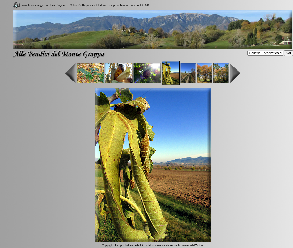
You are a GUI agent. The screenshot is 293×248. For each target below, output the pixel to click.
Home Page (56, 5)
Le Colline (72, 5)
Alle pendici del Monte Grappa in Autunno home (109, 5)
